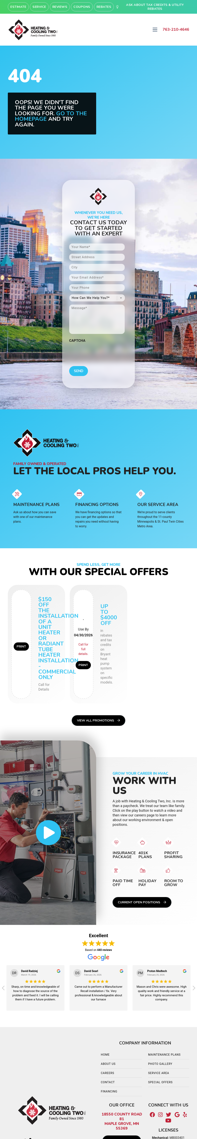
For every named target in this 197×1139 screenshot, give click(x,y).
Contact (108, 1082)
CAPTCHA (77, 340)
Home (105, 1054)
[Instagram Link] (160, 1115)
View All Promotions (98, 720)
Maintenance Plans (164, 1054)
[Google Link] (177, 1115)
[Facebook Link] (152, 1115)
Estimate (18, 7)
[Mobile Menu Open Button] (155, 29)
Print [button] (21, 646)
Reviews (59, 7)
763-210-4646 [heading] (176, 30)
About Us (108, 1064)
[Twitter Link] (168, 1115)
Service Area (158, 1073)
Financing (109, 1091)
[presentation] (99, 352)
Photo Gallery (160, 1064)
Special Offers (160, 1082)
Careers (107, 1073)
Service (39, 7)
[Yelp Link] (185, 1115)
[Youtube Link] (168, 1120)
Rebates (104, 7)
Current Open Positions (142, 902)
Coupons (81, 7)
